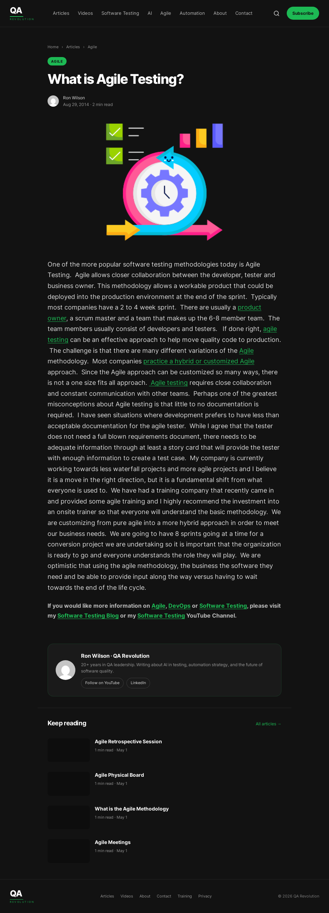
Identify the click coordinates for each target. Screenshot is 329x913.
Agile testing (168, 382)
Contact (244, 13)
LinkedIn (138, 682)
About (220, 13)
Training (185, 896)
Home (53, 46)
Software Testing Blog (88, 615)
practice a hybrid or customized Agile (198, 361)
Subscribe (303, 13)
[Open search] (276, 13)
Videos (85, 13)
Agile (165, 13)
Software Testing (120, 13)
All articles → (268, 723)
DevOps (179, 605)
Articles (61, 13)
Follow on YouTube (102, 682)
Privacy (205, 896)
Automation (192, 13)
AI (150, 13)
